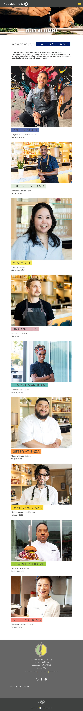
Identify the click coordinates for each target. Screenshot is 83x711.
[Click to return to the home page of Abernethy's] (15, 4)
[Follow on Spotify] (45, 679)
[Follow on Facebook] (41, 679)
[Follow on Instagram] (37, 679)
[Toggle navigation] (79, 4)
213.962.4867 (41, 668)
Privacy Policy (31, 672)
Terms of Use (43, 672)
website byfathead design (41, 707)
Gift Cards (53, 672)
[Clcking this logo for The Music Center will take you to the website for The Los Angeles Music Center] (41, 702)
